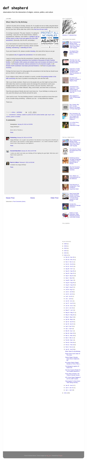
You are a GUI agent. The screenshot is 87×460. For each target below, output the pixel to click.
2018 (65, 246)
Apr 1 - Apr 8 (69, 328)
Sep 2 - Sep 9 (69, 278)
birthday (19, 114)
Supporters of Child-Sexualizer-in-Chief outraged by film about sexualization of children (75, 71)
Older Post (54, 198)
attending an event (26, 47)
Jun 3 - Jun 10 (69, 308)
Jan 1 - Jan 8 (69, 390)
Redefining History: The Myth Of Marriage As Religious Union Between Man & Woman (75, 160)
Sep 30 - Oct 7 (70, 268)
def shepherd (15, 8)
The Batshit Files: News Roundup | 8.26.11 (74, 52)
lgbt (46, 114)
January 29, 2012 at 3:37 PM (24, 137)
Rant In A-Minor (14, 162)
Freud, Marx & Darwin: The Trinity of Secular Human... (72, 374)
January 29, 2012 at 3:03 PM (25, 124)
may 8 (49, 114)
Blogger (60, 455)
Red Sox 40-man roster (40, 29)
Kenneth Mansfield (15, 150)
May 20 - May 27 (70, 312)
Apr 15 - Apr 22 (70, 324)
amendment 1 (12, 114)
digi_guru (48, 455)
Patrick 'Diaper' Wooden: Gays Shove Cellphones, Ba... (72, 359)
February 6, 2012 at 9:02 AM (26, 162)
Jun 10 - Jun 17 (70, 305)
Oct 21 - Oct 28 (70, 264)
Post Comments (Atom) (19, 201)
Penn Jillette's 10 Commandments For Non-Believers (74, 177)
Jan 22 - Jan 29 (70, 349)
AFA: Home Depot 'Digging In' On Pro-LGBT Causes (73, 378)
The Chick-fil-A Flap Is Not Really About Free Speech (75, 150)
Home (32, 198)
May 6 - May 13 (70, 317)
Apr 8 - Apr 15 (69, 326)
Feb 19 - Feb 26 (70, 342)
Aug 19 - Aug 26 (70, 282)
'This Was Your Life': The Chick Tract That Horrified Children (74, 61)
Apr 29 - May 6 (70, 319)
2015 (65, 248)
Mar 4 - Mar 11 (70, 337)
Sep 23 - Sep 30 (70, 271)
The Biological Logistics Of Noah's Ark (72, 367)
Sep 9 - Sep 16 (70, 275)
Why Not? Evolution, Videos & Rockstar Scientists (74, 168)
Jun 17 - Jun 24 (70, 303)
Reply (11, 132)
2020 (65, 243)
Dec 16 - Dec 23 (70, 259)
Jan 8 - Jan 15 (69, 387)
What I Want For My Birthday (72, 351)
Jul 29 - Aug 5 (69, 289)
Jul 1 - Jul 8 (69, 298)
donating (8, 47)
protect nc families (15, 116)
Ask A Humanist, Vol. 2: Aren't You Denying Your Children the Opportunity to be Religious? (75, 116)
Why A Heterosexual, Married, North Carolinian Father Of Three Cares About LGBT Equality (74, 44)
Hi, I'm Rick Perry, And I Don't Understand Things (74, 124)
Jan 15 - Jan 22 (70, 385)
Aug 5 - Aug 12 (70, 287)
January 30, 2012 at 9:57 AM (28, 150)
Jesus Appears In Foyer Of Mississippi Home (74, 97)
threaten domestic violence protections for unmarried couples (32, 64)
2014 (65, 250)
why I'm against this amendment (23, 54)
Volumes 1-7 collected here (69, 35)
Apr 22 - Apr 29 (70, 321)
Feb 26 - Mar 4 (70, 340)
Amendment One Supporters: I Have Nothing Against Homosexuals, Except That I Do (75, 89)
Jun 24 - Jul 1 (69, 301)
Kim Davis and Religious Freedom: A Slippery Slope (75, 79)
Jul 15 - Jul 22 (69, 294)
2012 (65, 255)
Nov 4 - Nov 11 (70, 262)
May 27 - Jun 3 (70, 310)
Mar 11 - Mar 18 (70, 335)
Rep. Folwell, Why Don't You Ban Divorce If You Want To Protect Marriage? (74, 107)
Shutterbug (13, 137)
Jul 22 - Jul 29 (69, 291)
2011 (65, 393)
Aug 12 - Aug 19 (70, 285)
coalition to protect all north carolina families (33, 114)
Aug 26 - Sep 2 (70, 280)
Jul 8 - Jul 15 (69, 296)
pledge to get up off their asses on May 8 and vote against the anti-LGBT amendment (22, 38)
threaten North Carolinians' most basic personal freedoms (22, 65)
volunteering (15, 47)
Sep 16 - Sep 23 (70, 273)
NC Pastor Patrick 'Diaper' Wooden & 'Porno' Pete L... (73, 363)
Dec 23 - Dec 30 (70, 257)
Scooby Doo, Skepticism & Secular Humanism (75, 205)
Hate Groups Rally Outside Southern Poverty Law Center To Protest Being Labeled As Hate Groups (74, 197)
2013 (65, 253)
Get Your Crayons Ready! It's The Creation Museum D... (72, 370)
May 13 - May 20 (70, 314)
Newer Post (10, 198)
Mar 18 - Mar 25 (70, 333)
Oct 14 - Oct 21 (70, 266)
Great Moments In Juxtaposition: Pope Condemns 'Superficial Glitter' (74, 187)
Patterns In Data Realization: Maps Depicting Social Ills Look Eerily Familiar (74, 215)
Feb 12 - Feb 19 (70, 344)
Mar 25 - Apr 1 (69, 331)
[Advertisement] (69, 423)
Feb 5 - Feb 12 (70, 347)
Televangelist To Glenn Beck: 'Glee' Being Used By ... (72, 381)
